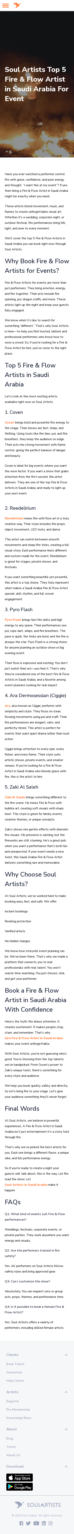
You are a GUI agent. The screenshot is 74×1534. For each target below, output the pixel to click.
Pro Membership (18, 1410)
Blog (9, 1439)
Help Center (15, 1381)
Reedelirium (14, 518)
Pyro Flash (13, 620)
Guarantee (14, 1372)
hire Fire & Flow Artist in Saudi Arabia (34, 1038)
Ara (7, 706)
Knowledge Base (18, 1418)
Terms (11, 1447)
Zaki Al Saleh (15, 797)
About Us (13, 1455)
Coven (9, 423)
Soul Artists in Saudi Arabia (26, 1185)
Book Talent (15, 1364)
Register (12, 1401)
